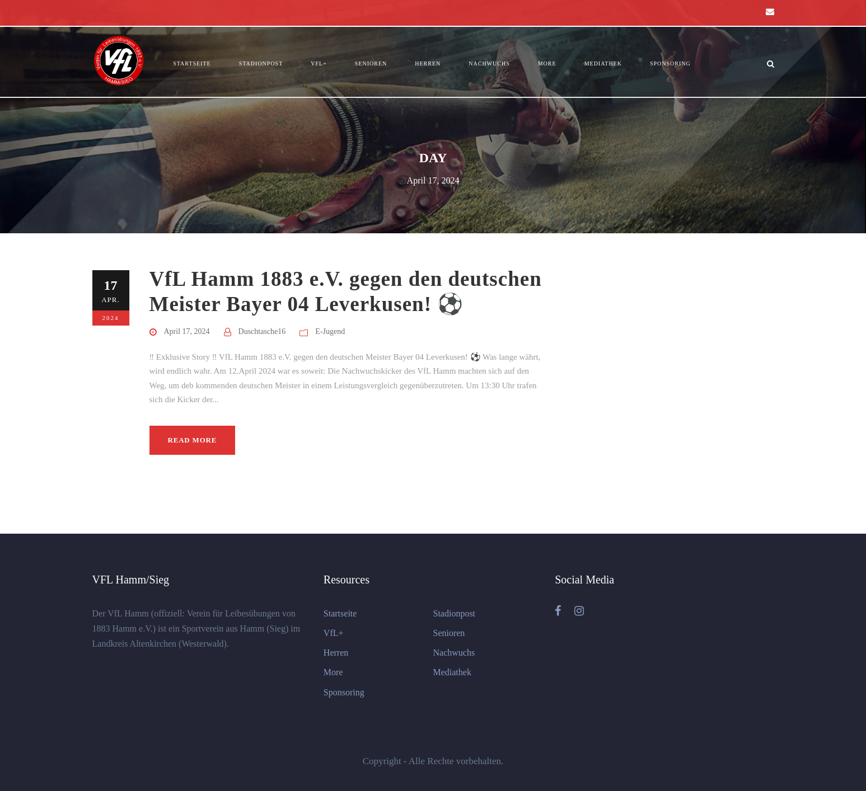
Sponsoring (670, 63)
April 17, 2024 (187, 331)
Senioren (371, 63)
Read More (192, 440)
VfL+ (319, 63)
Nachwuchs (489, 63)
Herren (428, 63)
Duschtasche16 (262, 331)
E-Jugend (330, 331)
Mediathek (603, 63)
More (547, 63)
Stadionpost (261, 63)
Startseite (192, 63)
